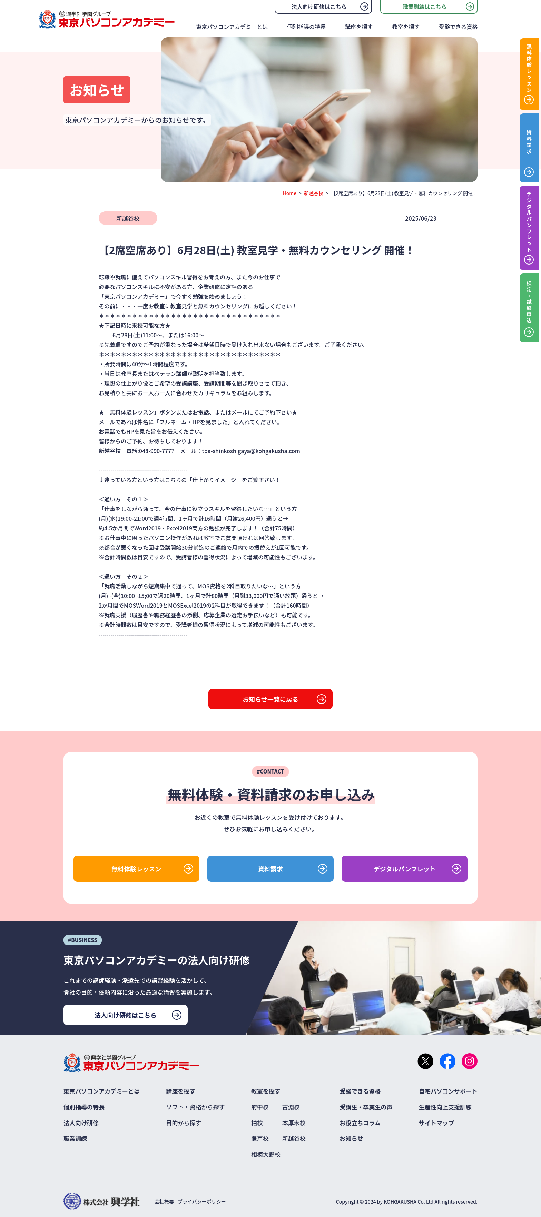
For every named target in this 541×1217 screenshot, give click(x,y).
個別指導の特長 (306, 26)
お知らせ (351, 1138)
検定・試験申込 (529, 302)
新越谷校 (313, 193)
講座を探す (359, 26)
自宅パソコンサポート (448, 1091)
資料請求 (270, 868)
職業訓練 (75, 1138)
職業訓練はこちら (424, 6)
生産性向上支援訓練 (445, 1107)
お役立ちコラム (360, 1122)
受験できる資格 (458, 26)
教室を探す (406, 26)
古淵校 (291, 1107)
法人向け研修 (81, 1122)
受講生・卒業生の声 (366, 1107)
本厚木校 (294, 1122)
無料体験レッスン (136, 868)
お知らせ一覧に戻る (270, 699)
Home (289, 193)
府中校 (260, 1107)
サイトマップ (436, 1122)
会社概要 (164, 1201)
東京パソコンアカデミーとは (232, 26)
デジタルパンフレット (405, 868)
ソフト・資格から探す (195, 1107)
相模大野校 (266, 1154)
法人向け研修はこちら (319, 6)
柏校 (257, 1122)
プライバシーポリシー (202, 1201)
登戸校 (260, 1138)
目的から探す (183, 1122)
